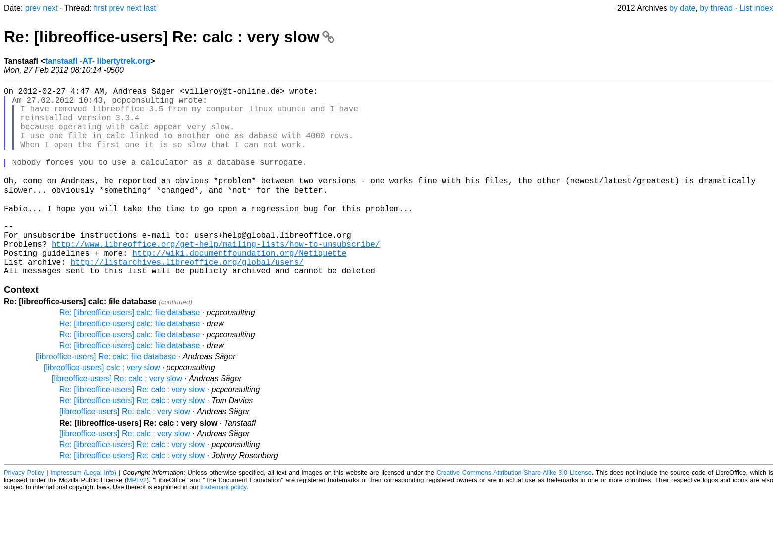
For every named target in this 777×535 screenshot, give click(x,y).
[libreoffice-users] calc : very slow (102, 407)
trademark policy (223, 527)
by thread (716, 8)
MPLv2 (137, 520)
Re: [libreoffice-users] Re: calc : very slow (169, 37)
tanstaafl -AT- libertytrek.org (97, 61)
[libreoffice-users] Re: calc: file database (106, 396)
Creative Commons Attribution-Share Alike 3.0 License (514, 512)
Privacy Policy (24, 512)
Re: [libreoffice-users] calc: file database (129, 352)
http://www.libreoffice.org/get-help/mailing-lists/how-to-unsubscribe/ (216, 277)
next (50, 8)
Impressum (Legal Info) (83, 512)
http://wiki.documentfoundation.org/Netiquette (239, 288)
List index (756, 8)
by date (682, 8)
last (150, 8)
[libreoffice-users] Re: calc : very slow (117, 419)
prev (33, 8)
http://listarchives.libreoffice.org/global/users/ (186, 299)
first (100, 8)
